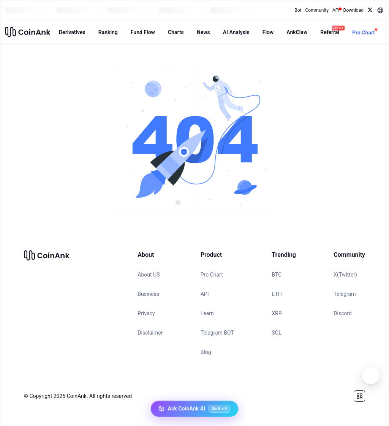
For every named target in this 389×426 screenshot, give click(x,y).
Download (353, 10)
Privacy (146, 313)
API (205, 294)
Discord (343, 313)
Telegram (345, 294)
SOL (276, 333)
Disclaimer (150, 333)
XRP (276, 313)
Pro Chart (212, 275)
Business (148, 294)
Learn (207, 313)
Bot (297, 10)
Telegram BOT (217, 333)
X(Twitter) (345, 275)
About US (149, 275)
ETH (276, 294)
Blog (206, 352)
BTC (276, 275)
